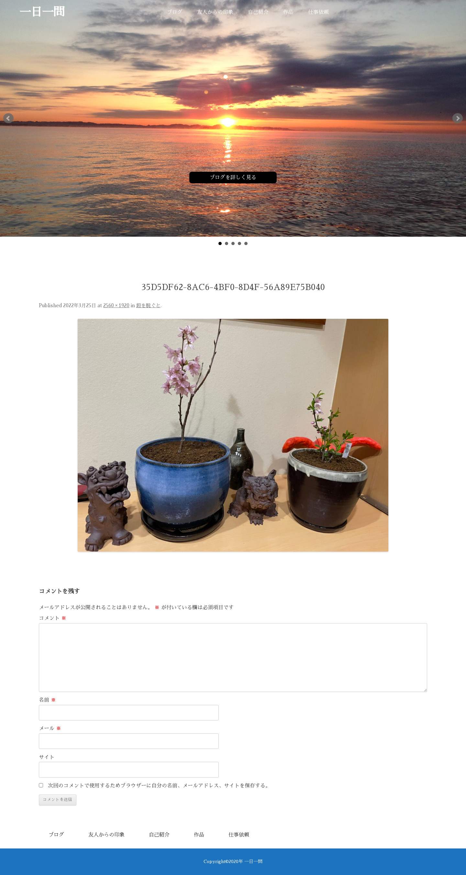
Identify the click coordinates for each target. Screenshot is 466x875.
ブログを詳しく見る (233, 177)
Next (457, 118)
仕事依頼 (318, 12)
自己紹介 (258, 12)
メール (50, 728)
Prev (8, 118)
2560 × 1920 (116, 305)
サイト (46, 757)
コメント (52, 618)
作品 (288, 12)
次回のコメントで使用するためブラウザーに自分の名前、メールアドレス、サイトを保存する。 (159, 785)
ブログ (175, 12)
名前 (47, 700)
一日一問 (42, 12)
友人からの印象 (215, 12)
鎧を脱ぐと (148, 305)
